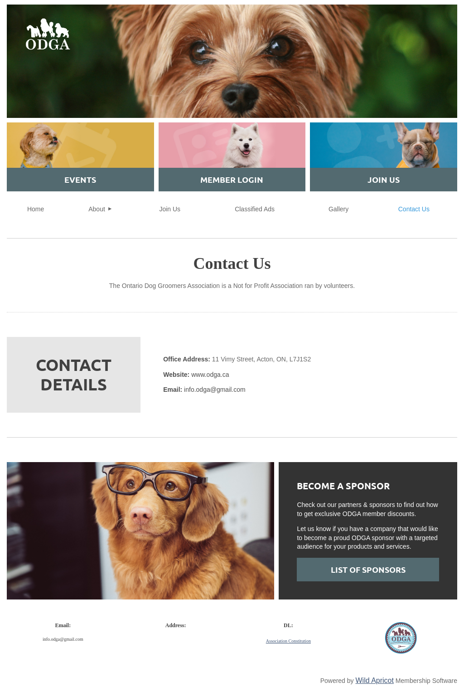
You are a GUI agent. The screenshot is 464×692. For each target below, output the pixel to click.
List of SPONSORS (368, 569)
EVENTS (80, 179)
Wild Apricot (374, 680)
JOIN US (383, 179)
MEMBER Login (231, 179)
